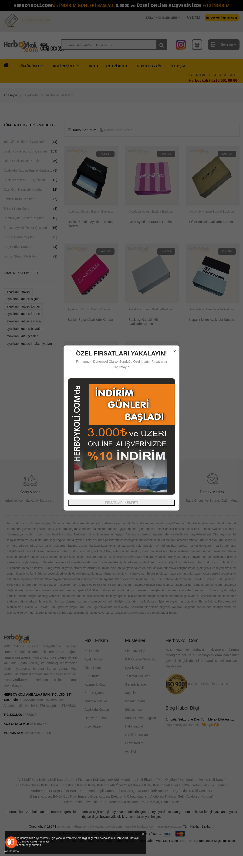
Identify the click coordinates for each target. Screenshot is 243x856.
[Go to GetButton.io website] (11, 851)
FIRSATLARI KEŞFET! (121, 502)
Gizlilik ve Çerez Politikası (33, 841)
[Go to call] (11, 842)
